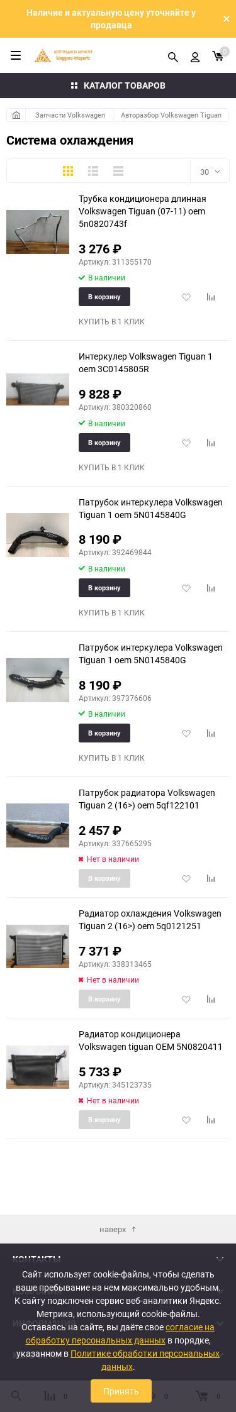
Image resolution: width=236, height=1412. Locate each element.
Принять (121, 1391)
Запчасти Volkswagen (70, 114)
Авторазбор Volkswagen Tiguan (171, 114)
